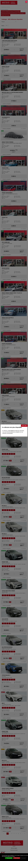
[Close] (26, 2)
